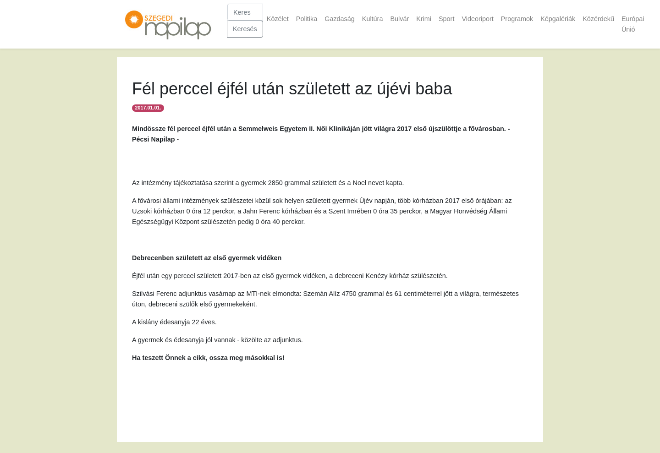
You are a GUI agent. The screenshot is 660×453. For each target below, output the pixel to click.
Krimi (423, 18)
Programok (517, 18)
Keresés (245, 29)
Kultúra (372, 18)
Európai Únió (633, 24)
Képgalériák (557, 18)
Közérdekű (598, 18)
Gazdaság (339, 18)
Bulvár (399, 18)
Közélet (278, 18)
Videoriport (477, 18)
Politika (306, 18)
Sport (446, 18)
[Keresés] (245, 12)
